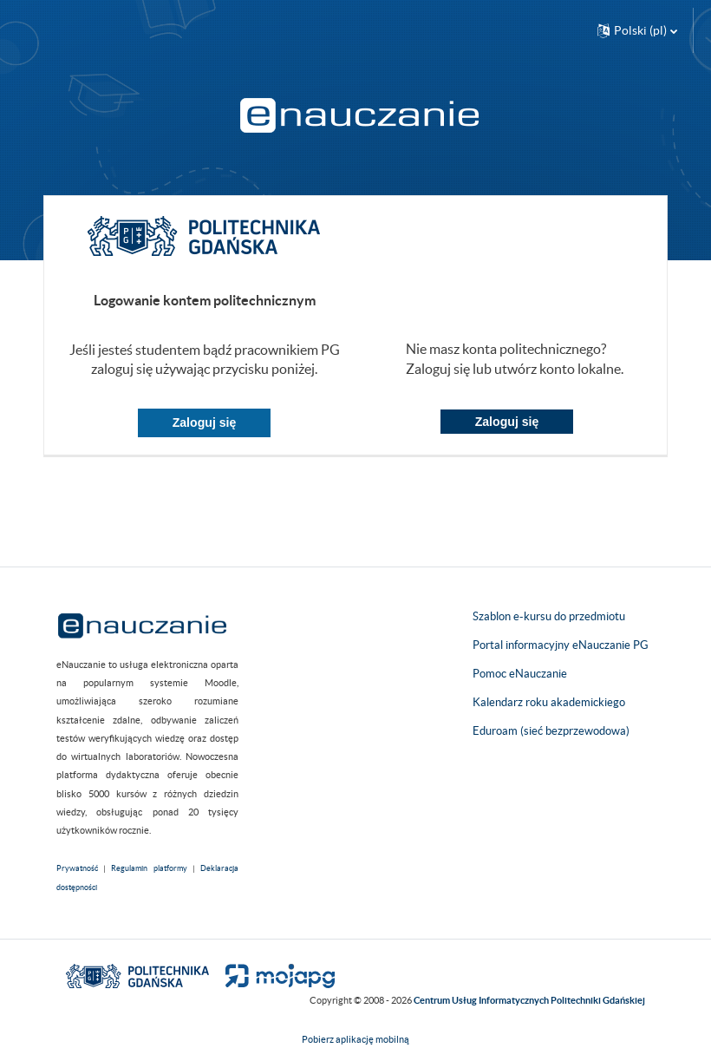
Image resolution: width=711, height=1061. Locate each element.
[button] (637, 30)
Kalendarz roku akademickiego (549, 702)
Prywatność (77, 868)
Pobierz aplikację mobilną (355, 1039)
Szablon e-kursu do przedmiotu (549, 616)
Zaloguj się (205, 422)
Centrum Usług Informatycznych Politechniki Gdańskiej (529, 1000)
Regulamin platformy (148, 868)
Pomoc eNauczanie (520, 673)
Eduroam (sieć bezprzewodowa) (551, 730)
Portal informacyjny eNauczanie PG (561, 645)
